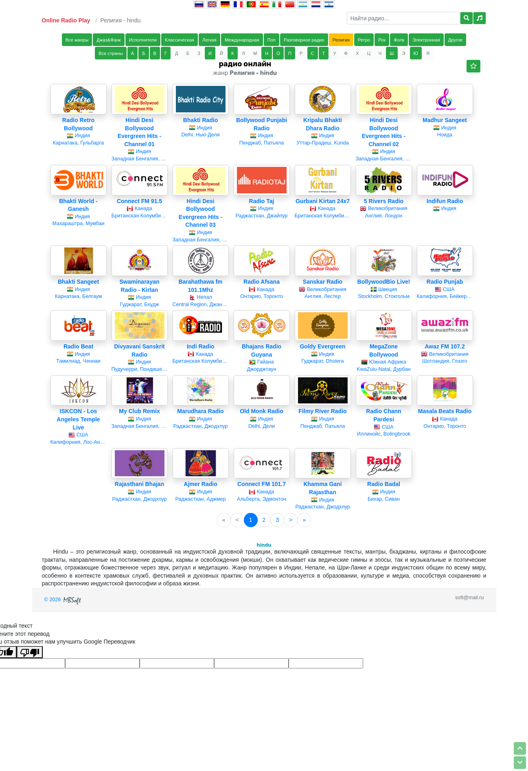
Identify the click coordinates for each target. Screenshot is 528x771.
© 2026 (63, 599)
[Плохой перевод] (30, 652)
